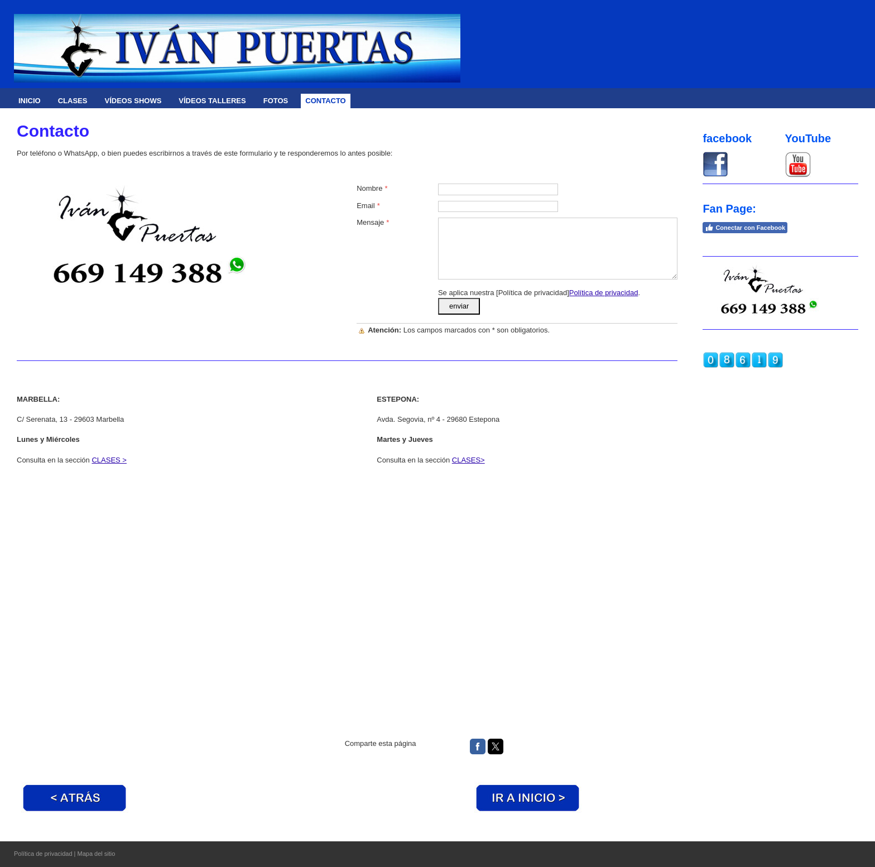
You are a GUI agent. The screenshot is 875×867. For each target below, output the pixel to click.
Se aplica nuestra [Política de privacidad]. (539, 292)
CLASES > (109, 460)
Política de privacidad (603, 292)
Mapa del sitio (97, 853)
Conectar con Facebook (745, 227)
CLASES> (468, 460)
